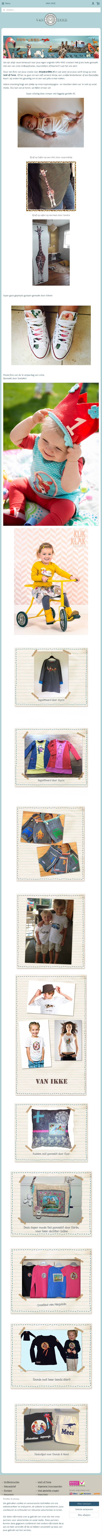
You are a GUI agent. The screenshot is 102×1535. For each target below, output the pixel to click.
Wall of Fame (44, 1482)
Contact (8, 1490)
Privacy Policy (43, 1495)
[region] (34, 1518)
